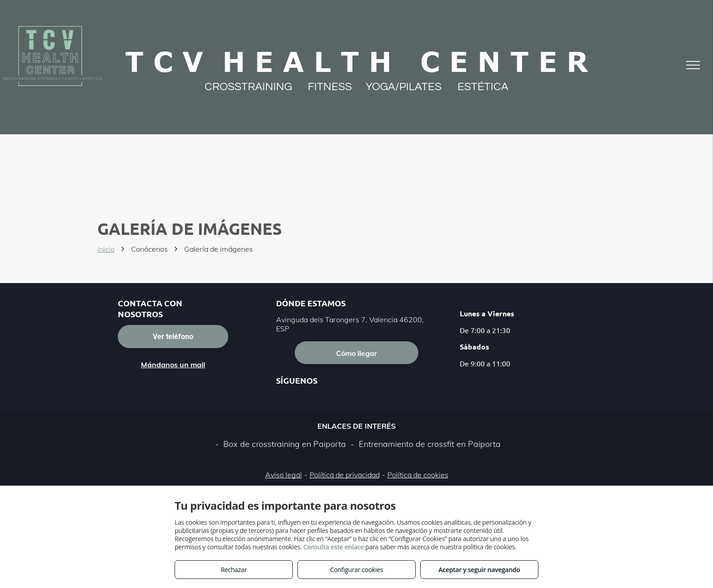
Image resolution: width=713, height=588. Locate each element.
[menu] (693, 65)
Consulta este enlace (333, 546)
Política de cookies (417, 474)
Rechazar (233, 569)
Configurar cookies (356, 569)
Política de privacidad (345, 474)
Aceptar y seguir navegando (479, 569)
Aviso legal (283, 474)
